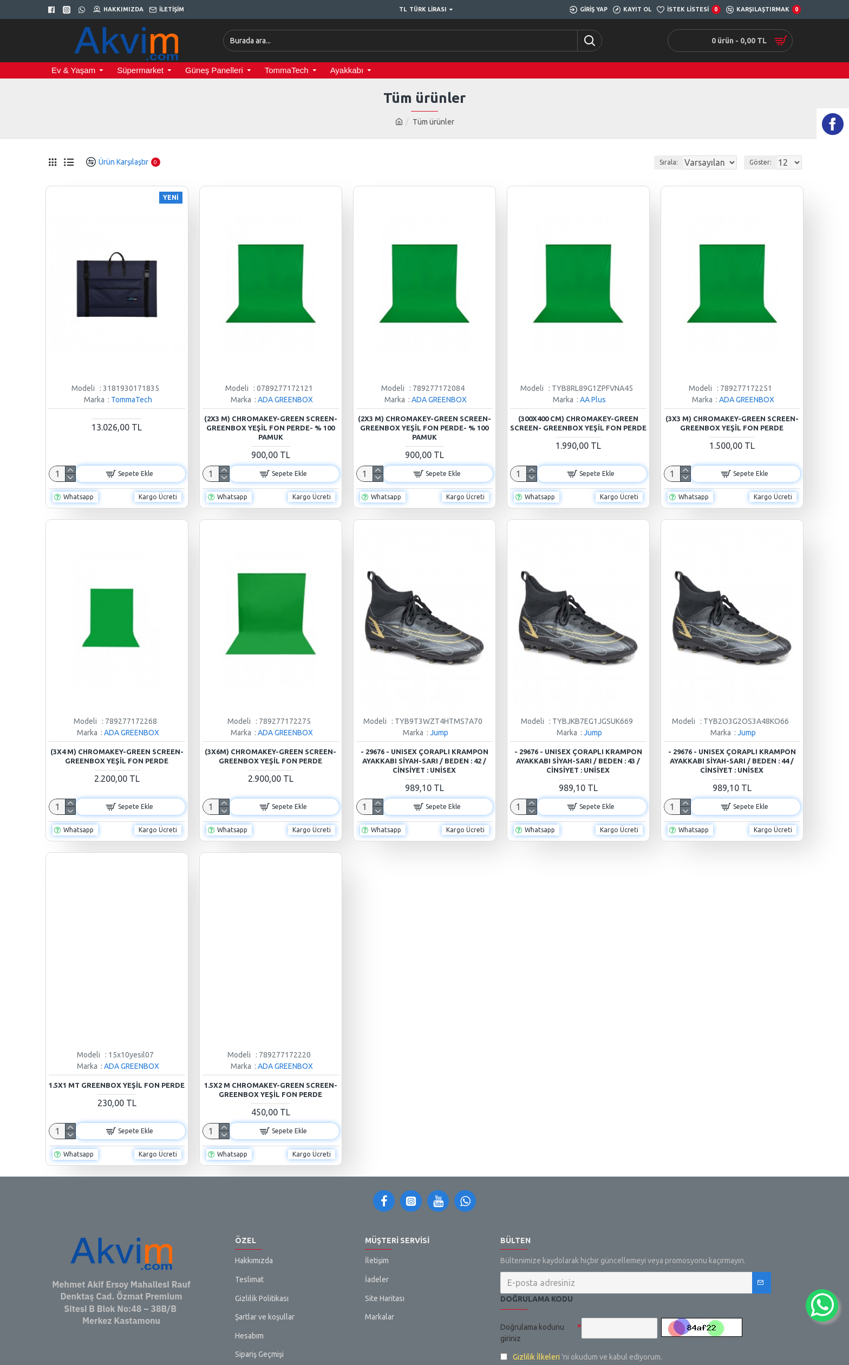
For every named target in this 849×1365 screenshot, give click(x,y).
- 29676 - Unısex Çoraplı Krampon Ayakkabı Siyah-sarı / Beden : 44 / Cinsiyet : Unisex (732, 761)
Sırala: (656, 162)
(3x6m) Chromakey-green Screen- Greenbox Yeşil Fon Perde (270, 756)
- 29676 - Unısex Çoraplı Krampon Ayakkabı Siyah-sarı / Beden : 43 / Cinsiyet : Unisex (578, 761)
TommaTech (131, 399)
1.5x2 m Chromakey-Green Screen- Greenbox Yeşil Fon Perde (270, 1089)
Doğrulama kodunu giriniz (532, 1333)
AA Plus (593, 399)
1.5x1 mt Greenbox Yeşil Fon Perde (117, 1085)
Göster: (764, 162)
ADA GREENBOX (285, 399)
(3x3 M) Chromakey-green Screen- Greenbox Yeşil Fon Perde (732, 423)
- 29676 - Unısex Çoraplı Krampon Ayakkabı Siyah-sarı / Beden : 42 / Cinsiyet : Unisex (424, 761)
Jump (439, 732)
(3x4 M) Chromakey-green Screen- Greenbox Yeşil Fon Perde (117, 756)
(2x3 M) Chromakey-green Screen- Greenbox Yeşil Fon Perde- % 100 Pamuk (270, 428)
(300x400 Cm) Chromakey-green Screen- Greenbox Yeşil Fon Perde (578, 423)
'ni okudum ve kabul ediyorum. (581, 1357)
